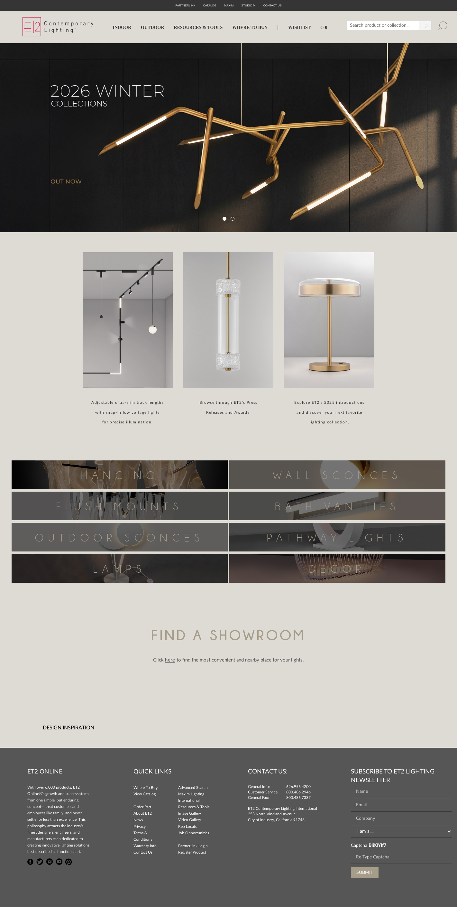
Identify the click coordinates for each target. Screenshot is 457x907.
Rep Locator (188, 826)
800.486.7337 (298, 798)
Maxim (229, 5)
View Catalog (144, 794)
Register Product (192, 852)
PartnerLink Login (193, 846)
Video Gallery (189, 820)
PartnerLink (185, 5)
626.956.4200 (298, 787)
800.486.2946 (298, 792)
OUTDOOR (152, 27)
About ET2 (142, 813)
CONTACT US (272, 5)
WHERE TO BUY (250, 27)
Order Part (142, 807)
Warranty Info (145, 846)
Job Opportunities (193, 833)
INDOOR (122, 27)
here (170, 660)
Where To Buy (145, 788)
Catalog (209, 5)
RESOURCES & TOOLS (198, 27)
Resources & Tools (193, 807)
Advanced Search (193, 788)
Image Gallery (189, 813)
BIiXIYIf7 (377, 845)
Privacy (139, 826)
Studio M (248, 5)
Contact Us (142, 852)
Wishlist (299, 27)
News (138, 820)
